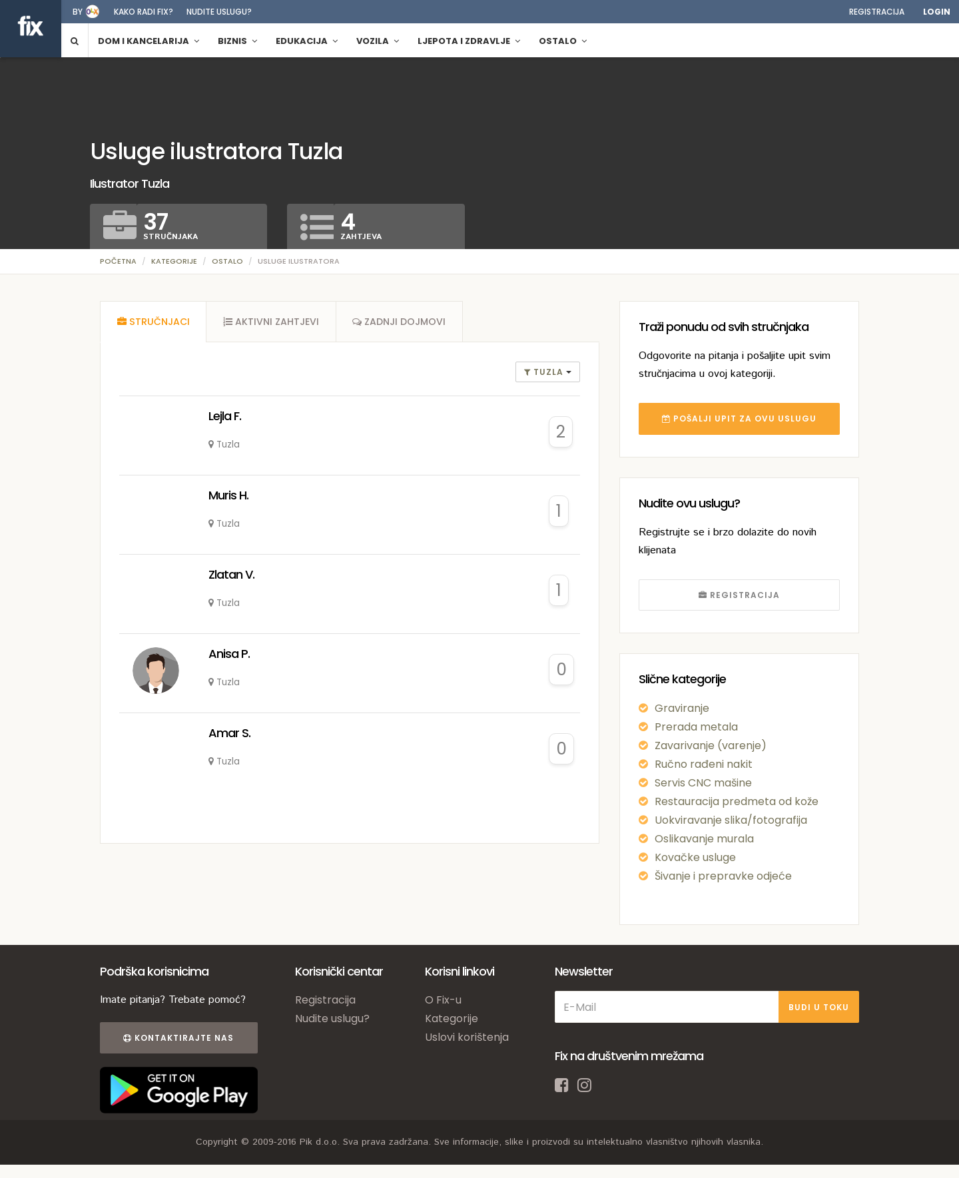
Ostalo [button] (563, 41)
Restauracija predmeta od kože (736, 801)
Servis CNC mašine (703, 782)
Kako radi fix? (143, 11)
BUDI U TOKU (819, 1007)
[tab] (153, 321)
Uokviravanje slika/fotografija (731, 820)
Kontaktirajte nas (178, 1037)
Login (936, 11)
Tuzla (545, 372)
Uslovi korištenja (467, 1037)
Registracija (876, 11)
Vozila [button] (377, 41)
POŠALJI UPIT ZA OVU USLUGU (739, 418)
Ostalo (227, 261)
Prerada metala (696, 727)
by (78, 11)
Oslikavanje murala (704, 838)
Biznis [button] (237, 41)
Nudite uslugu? (219, 11)
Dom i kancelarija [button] (148, 41)
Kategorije (174, 261)
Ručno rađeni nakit (704, 764)
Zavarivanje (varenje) (711, 745)
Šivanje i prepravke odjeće (723, 876)
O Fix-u (443, 1000)
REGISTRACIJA (739, 595)
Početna (118, 261)
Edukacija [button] (307, 41)
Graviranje (682, 708)
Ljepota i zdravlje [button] (469, 41)
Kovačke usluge (695, 857)
